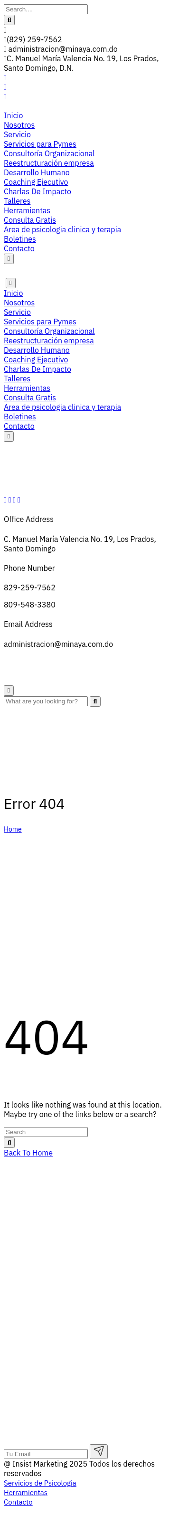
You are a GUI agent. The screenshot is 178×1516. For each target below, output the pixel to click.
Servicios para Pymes (40, 144)
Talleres (17, 201)
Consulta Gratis (30, 220)
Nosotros (19, 125)
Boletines (20, 239)
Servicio (17, 134)
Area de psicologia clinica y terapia (62, 229)
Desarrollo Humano (37, 172)
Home (13, 829)
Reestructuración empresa (49, 163)
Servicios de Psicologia (42, 1306)
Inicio (13, 115)
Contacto (19, 248)
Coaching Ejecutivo (36, 182)
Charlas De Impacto (37, 191)
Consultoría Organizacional (49, 153)
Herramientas (27, 210)
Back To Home (28, 1152)
